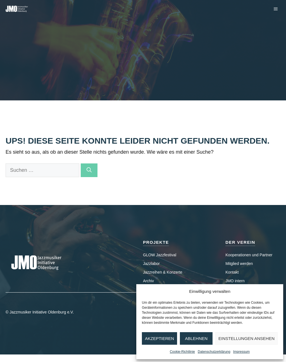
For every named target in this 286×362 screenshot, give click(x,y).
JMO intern (234, 281)
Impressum (241, 352)
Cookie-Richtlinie (182, 352)
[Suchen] (89, 170)
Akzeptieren (159, 338)
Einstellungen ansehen (246, 338)
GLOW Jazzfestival (159, 255)
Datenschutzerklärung (214, 352)
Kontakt (232, 272)
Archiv (148, 281)
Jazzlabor (151, 263)
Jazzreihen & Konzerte (162, 272)
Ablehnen (196, 338)
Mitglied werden (239, 263)
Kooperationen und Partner (248, 255)
